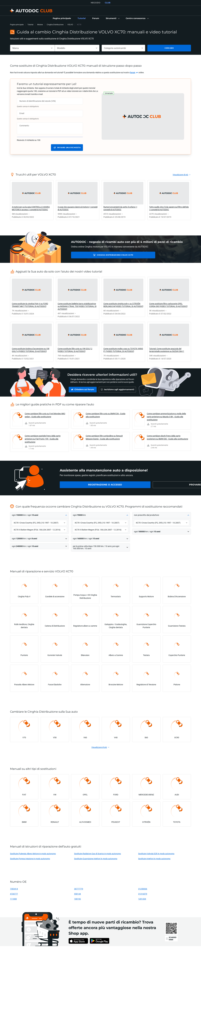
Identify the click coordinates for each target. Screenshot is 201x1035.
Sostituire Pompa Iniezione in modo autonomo (30, 858)
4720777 (14, 893)
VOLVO (70, 24)
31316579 (142, 893)
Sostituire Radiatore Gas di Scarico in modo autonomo (97, 853)
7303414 (14, 888)
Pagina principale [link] (17, 24)
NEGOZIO (95, 2)
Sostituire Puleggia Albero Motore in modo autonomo (33, 853)
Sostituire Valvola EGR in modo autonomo (156, 853)
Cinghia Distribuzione (55, 24)
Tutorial (30, 24)
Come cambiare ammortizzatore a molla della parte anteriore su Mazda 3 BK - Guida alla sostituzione (166, 416)
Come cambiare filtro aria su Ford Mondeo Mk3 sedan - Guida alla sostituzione (45, 415)
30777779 (78, 888)
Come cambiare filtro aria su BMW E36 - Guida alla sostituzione (105, 415)
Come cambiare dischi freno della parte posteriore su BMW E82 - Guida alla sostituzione (167, 437)
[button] (112, 18)
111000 (13, 899)
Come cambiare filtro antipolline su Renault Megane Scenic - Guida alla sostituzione (104, 437)
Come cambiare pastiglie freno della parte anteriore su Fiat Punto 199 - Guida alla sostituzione (42, 438)
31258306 (142, 888)
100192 (77, 899)
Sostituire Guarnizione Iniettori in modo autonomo (95, 858)
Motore (40, 24)
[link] (62, 18)
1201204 (142, 899)
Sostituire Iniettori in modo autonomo (154, 858)
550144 (77, 893)
